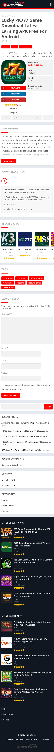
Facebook (6, 117)
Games (12, 16)
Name (4, 348)
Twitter (16, 117)
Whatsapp (47, 117)
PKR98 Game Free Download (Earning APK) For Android (24, 431)
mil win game (37, 278)
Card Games (25, 47)
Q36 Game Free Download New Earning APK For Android (25, 450)
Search (48, 407)
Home (4, 16)
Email (4, 360)
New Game (8, 282)
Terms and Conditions (14, 739)
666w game (8, 278)
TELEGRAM (10, 94)
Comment (6, 314)
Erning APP (22, 278)
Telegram (37, 117)
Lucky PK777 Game (36, 65)
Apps (15, 47)
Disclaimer (44, 739)
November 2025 (8, 485)
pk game (20, 282)
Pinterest (27, 117)
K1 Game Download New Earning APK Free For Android (24, 436)
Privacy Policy (32, 739)
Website (4, 373)
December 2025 (8, 480)
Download (10, 88)
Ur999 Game (8, 287)
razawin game (34, 282)
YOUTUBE (10, 99)
